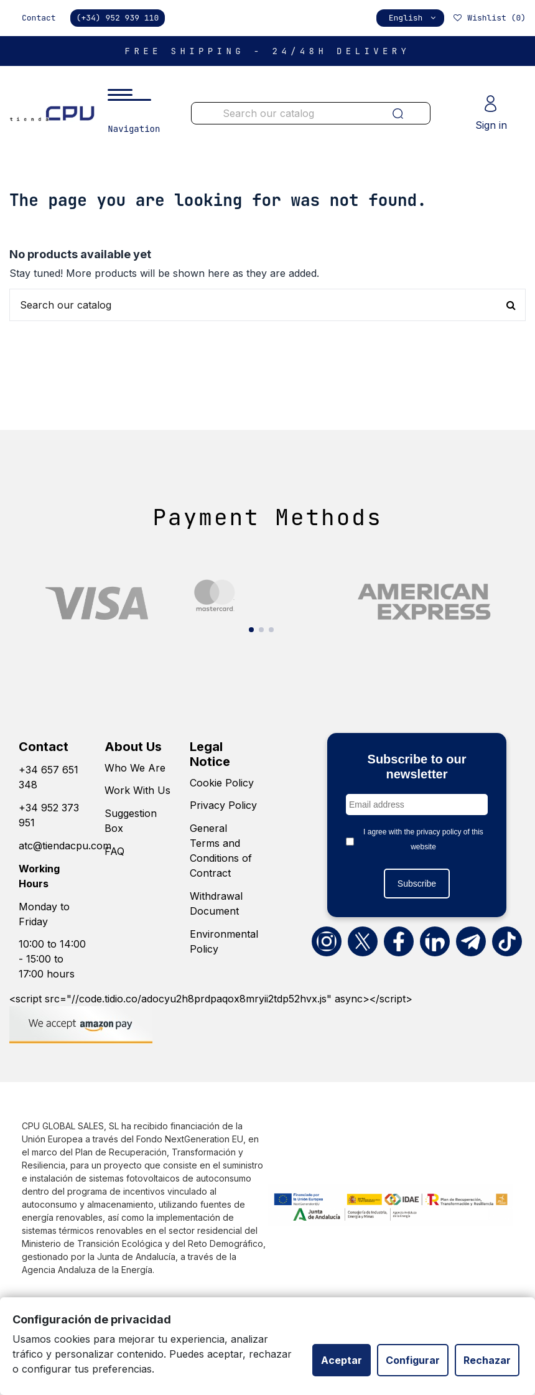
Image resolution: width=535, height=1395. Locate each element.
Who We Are (135, 768)
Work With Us (137, 790)
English (413, 17)
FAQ (114, 851)
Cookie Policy (222, 783)
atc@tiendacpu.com (65, 845)
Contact (39, 17)
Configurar (413, 1360)
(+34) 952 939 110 (118, 17)
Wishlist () (489, 17)
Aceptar (341, 1360)
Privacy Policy (223, 805)
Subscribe (417, 884)
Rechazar (487, 1360)
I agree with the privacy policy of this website (423, 839)
